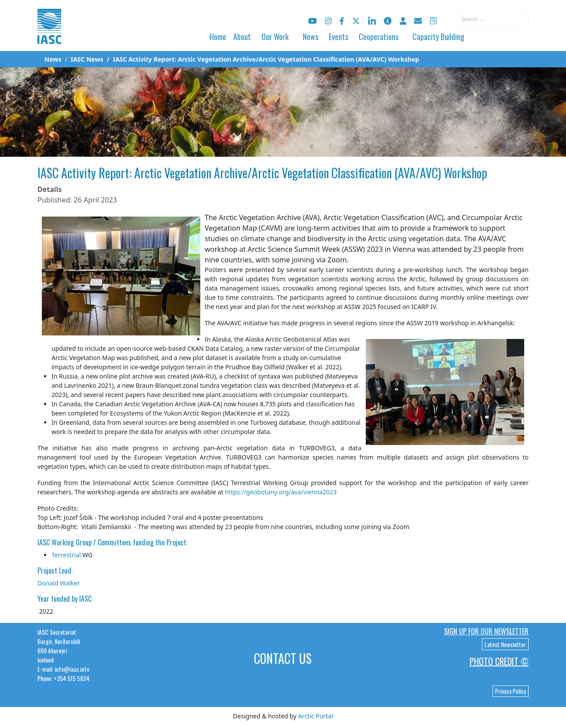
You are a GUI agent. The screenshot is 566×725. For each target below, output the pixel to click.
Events (338, 36)
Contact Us (283, 658)
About (242, 36)
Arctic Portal (315, 716)
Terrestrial (66, 555)
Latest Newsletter (505, 644)
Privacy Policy (510, 691)
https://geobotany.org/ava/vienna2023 (281, 492)
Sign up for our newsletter (486, 631)
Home (217, 36)
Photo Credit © (499, 661)
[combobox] (492, 19)
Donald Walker (58, 583)
